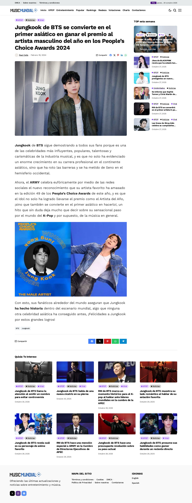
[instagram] (18, 493)
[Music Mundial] (24, 10)
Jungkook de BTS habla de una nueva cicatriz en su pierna (75, 392)
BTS (17, 328)
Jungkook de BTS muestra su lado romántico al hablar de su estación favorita (158, 394)
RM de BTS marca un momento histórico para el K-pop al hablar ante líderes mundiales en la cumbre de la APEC (116, 397)
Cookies (100, 479)
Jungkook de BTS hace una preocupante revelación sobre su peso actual (116, 445)
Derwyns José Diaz (148, 49)
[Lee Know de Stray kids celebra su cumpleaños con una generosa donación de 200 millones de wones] (142, 124)
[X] (12, 493)
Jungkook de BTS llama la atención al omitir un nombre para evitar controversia (32, 394)
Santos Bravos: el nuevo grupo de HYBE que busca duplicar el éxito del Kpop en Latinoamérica (154, 42)
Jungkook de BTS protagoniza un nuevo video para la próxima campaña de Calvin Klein (163, 77)
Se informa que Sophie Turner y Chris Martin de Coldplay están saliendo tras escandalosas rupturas (163, 93)
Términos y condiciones (49, 3)
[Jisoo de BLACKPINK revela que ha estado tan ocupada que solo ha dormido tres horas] (142, 61)
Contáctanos (117, 482)
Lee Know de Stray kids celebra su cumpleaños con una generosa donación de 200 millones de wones (164, 124)
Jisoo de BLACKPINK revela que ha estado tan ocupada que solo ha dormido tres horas (163, 61)
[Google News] (24, 493)
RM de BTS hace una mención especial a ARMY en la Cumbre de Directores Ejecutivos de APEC (75, 447)
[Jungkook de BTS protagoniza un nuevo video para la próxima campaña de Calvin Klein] (142, 77)
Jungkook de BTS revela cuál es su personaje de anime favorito (32, 445)
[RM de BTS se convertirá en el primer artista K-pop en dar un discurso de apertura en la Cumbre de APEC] (142, 108)
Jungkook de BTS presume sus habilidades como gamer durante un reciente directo (158, 445)
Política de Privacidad (82, 482)
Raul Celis (23, 55)
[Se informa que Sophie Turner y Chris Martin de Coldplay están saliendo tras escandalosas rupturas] (142, 93)
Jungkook (26, 328)
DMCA (17, 3)
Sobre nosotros (29, 3)
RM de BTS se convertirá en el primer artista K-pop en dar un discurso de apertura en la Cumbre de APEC (164, 108)
